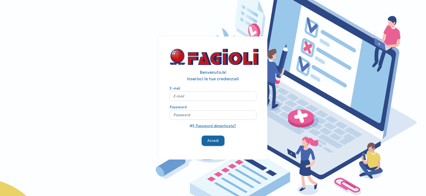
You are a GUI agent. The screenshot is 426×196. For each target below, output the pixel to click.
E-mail (175, 88)
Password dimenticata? (213, 126)
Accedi (213, 141)
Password (178, 107)
